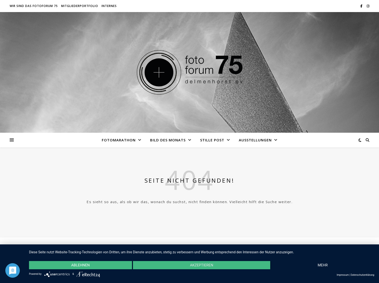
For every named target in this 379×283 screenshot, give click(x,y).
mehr (323, 265)
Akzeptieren (201, 265)
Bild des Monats (168, 140)
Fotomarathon (119, 140)
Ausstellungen (255, 140)
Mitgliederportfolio (79, 6)
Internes (109, 6)
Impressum (343, 275)
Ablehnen (80, 265)
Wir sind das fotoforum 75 (34, 6)
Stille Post (212, 140)
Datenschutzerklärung (362, 275)
